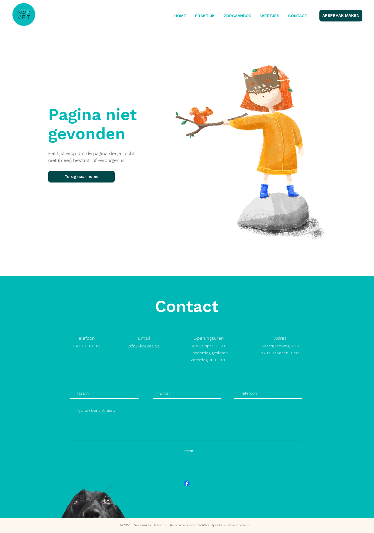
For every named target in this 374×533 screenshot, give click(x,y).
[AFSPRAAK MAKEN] (340, 15)
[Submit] (186, 451)
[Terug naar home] (81, 177)
